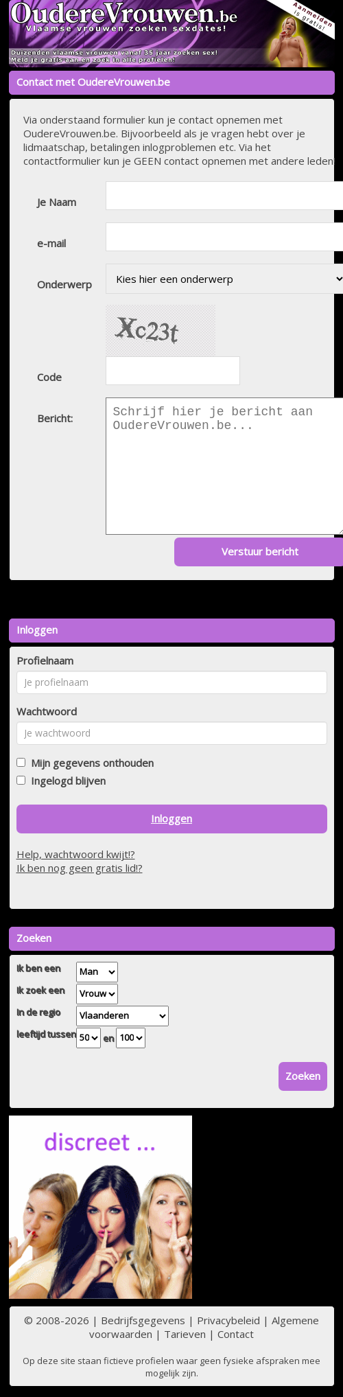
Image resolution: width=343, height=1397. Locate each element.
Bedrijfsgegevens (143, 1320)
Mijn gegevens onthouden (89, 763)
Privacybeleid (228, 1320)
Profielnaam (44, 660)
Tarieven (185, 1334)
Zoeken (302, 1076)
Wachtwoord (46, 711)
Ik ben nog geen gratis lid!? (79, 868)
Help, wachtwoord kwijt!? (75, 854)
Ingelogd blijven (65, 780)
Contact (235, 1334)
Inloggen (171, 818)
